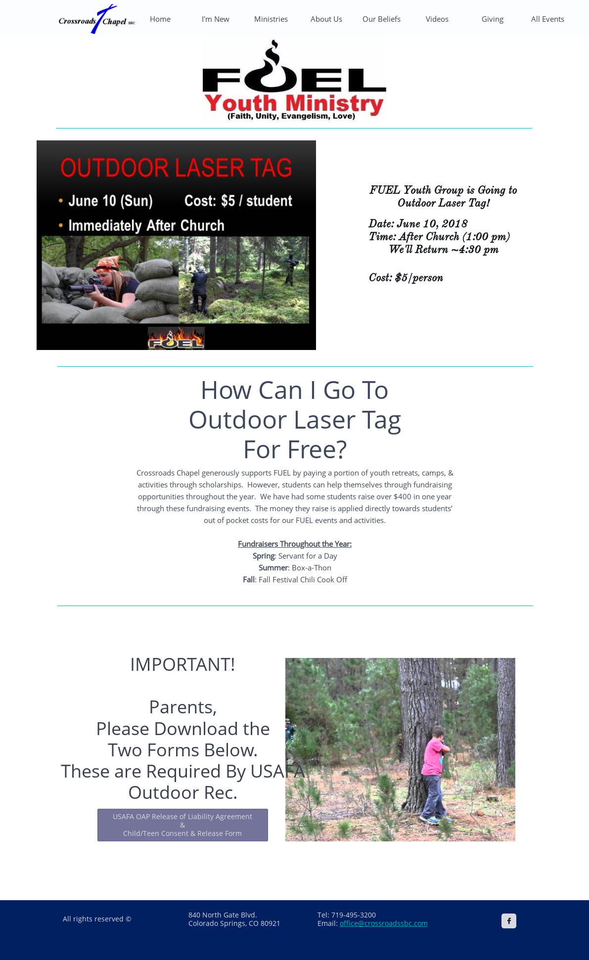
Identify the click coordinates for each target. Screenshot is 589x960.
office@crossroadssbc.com (384, 923)
